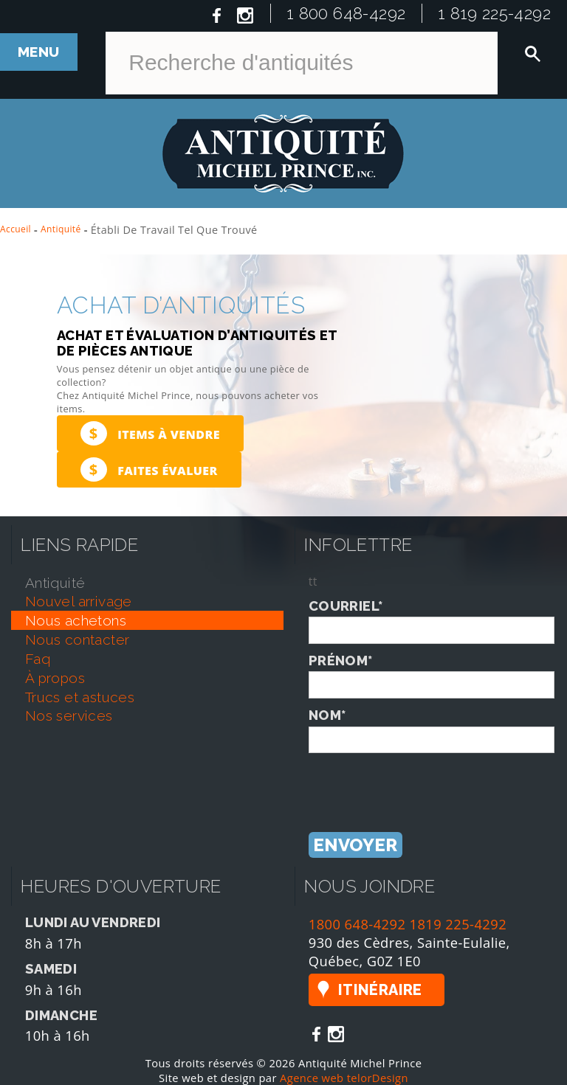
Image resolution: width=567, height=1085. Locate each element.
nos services (69, 715)
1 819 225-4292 (495, 13)
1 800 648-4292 (346, 13)
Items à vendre (150, 433)
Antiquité (61, 229)
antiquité (55, 583)
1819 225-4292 (458, 924)
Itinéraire (380, 990)
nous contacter (77, 639)
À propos (55, 678)
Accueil (15, 229)
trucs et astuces (79, 697)
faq (37, 659)
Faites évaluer (149, 469)
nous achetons (75, 620)
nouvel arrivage (78, 601)
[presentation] (421, 782)
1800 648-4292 (357, 924)
